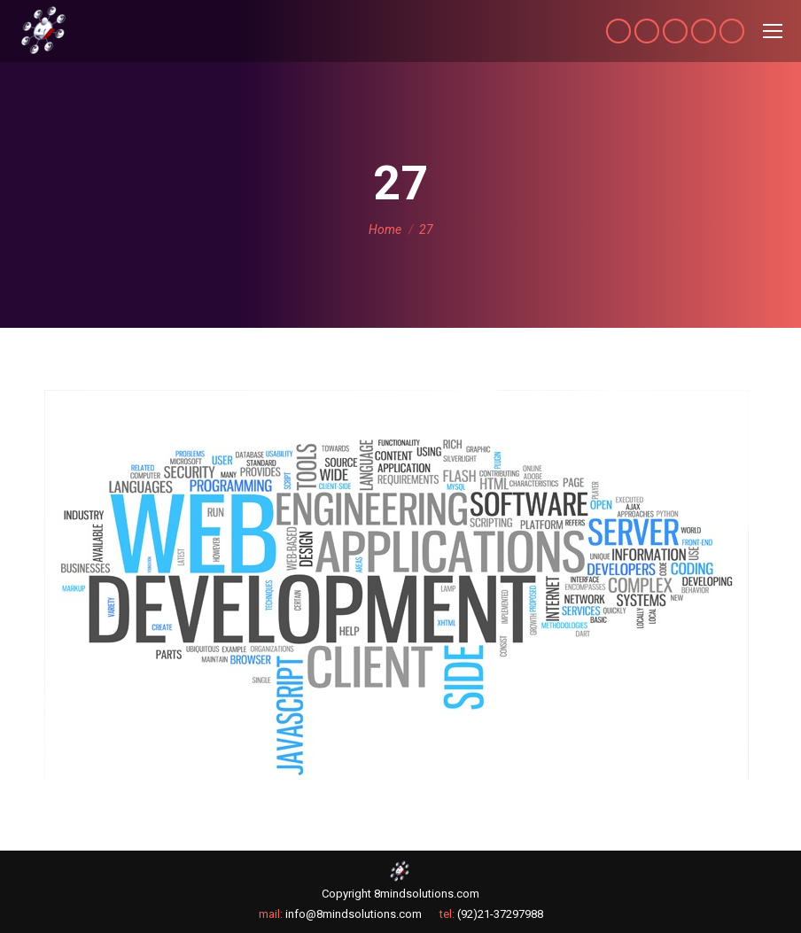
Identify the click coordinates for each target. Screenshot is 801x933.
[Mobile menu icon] (772, 31)
